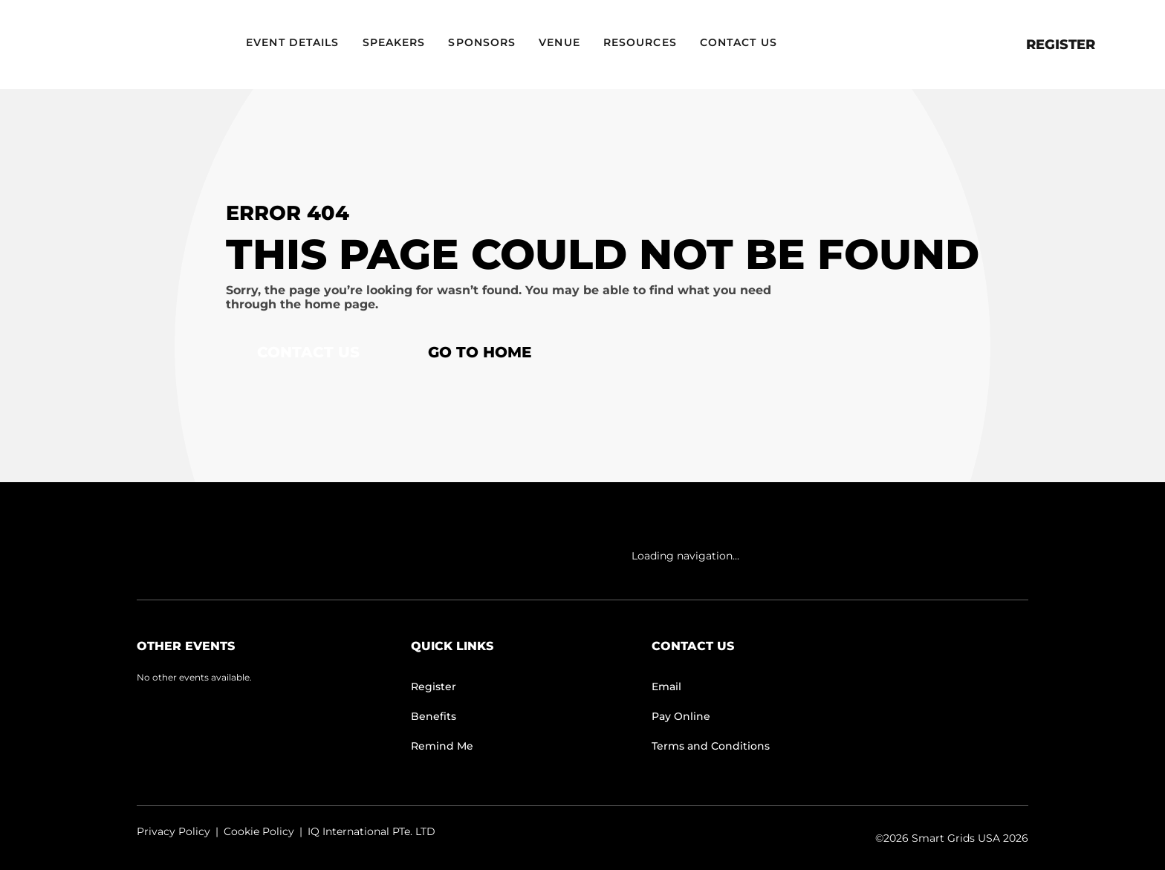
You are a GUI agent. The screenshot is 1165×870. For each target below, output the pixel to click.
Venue (559, 42)
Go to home (479, 352)
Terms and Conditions (711, 746)
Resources (640, 42)
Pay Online (681, 716)
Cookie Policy (259, 831)
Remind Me (442, 746)
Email (666, 686)
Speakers (394, 42)
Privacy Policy (173, 831)
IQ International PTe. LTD (371, 831)
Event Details (292, 42)
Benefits (433, 716)
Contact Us (738, 42)
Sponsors (482, 42)
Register (1060, 44)
